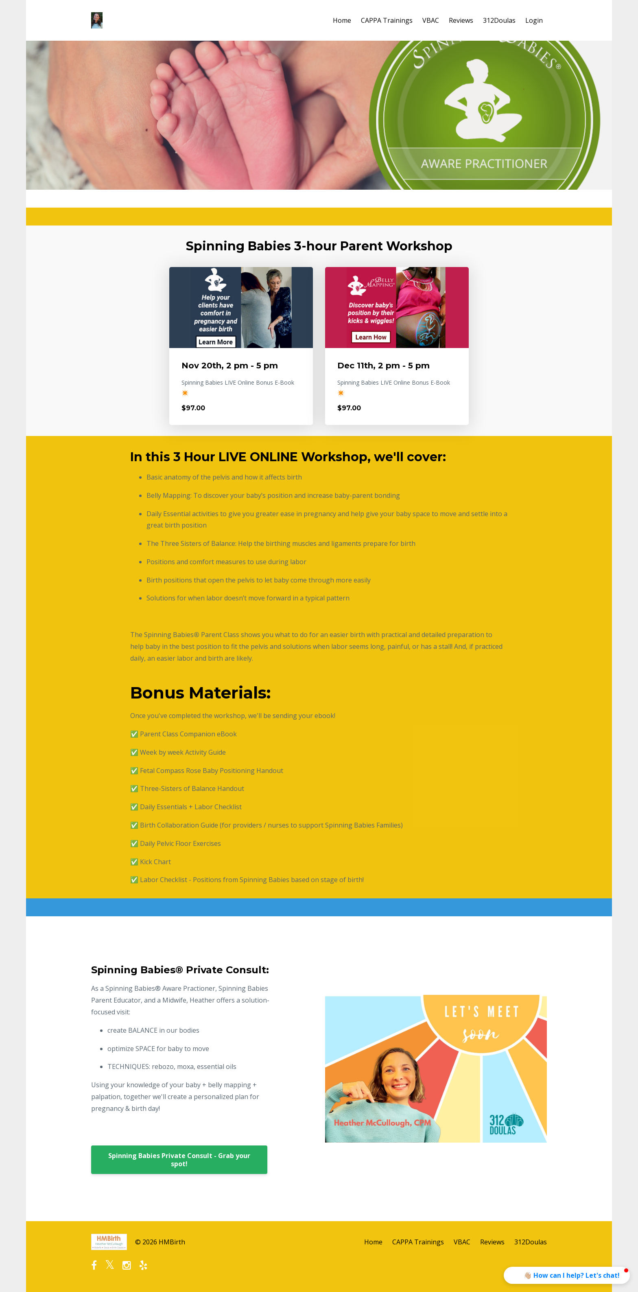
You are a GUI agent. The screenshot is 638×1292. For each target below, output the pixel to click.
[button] (567, 1275)
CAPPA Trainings (387, 20)
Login (534, 20)
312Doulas (499, 20)
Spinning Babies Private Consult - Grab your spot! (179, 1159)
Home (342, 20)
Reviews (461, 20)
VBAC (430, 20)
